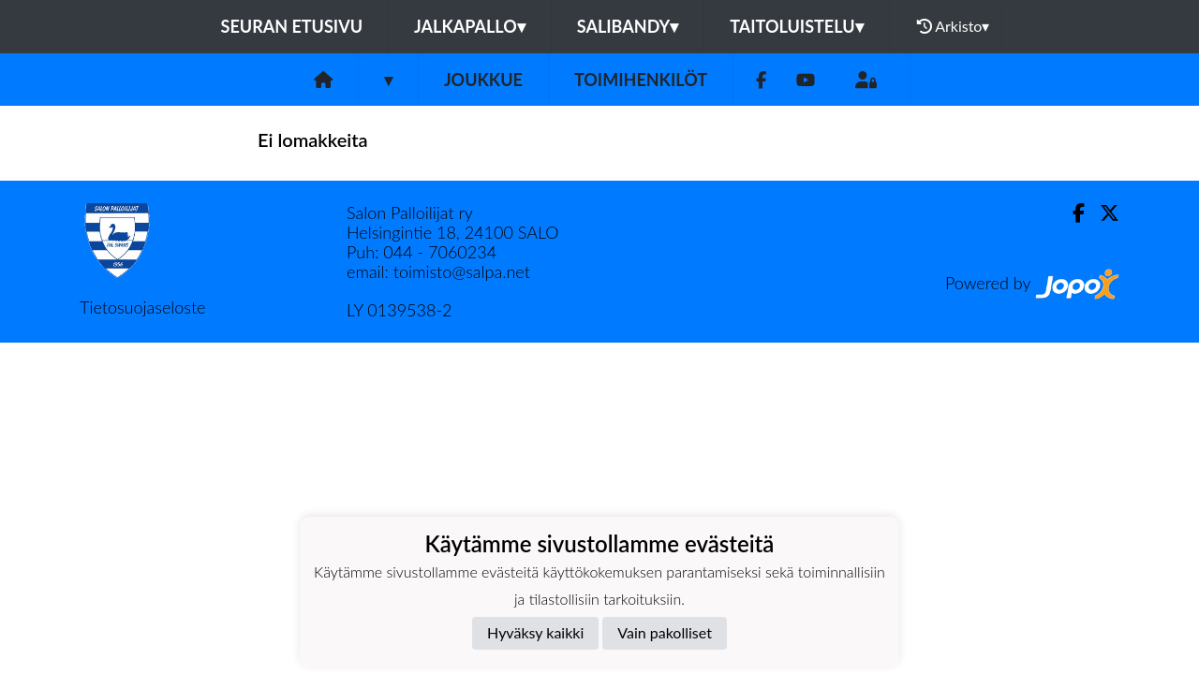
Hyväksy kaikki (535, 632)
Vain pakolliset (664, 632)
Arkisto (953, 26)
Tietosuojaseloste (142, 307)
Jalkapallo (469, 26)
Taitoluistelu (796, 26)
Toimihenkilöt (640, 79)
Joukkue (483, 79)
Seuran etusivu (292, 26)
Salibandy (627, 26)
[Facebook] (761, 80)
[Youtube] (805, 80)
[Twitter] (1102, 213)
